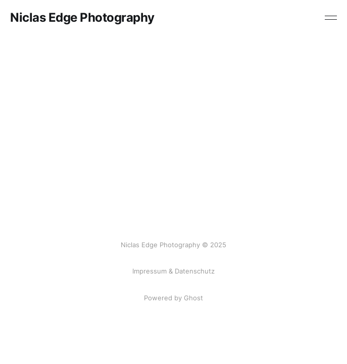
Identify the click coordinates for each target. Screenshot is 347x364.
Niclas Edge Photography (82, 18)
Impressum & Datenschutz (173, 271)
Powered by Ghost (173, 298)
